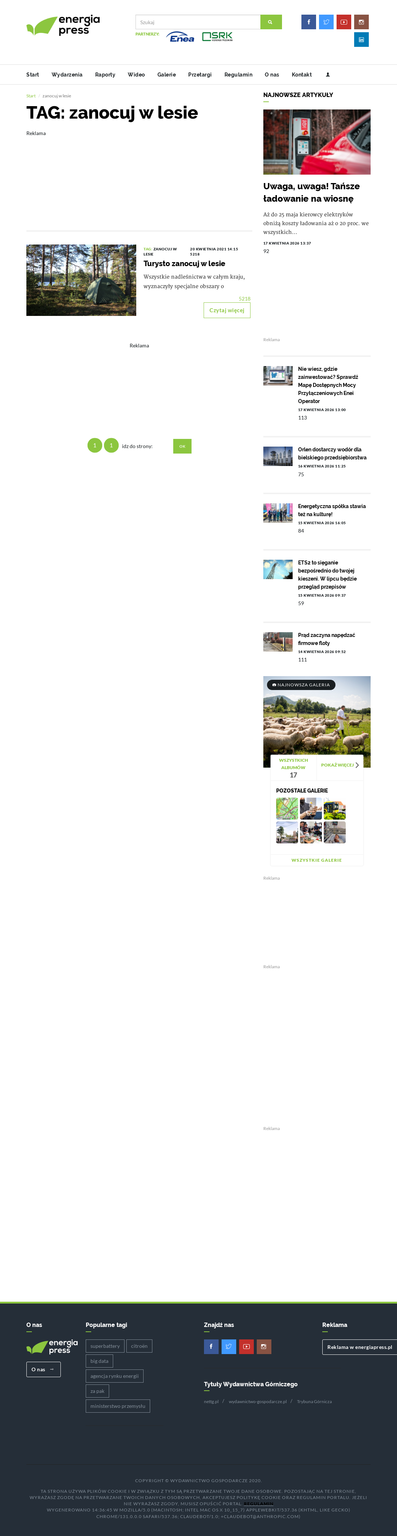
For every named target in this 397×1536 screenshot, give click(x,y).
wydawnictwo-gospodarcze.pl (258, 1401)
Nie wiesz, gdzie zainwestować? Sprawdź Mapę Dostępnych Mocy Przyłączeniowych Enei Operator (328, 385)
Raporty (105, 75)
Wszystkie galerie (317, 860)
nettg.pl (211, 1401)
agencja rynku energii (114, 1376)
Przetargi (200, 75)
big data (99, 1361)
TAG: (148, 249)
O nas (272, 75)
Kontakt (302, 75)
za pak (97, 1391)
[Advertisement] (139, 175)
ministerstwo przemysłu (117, 1406)
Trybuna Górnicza (314, 1401)
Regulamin (239, 75)
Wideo (136, 75)
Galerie (166, 75)
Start (32, 75)
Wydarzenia (67, 75)
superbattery (105, 1346)
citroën (139, 1346)
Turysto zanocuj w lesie (184, 263)
